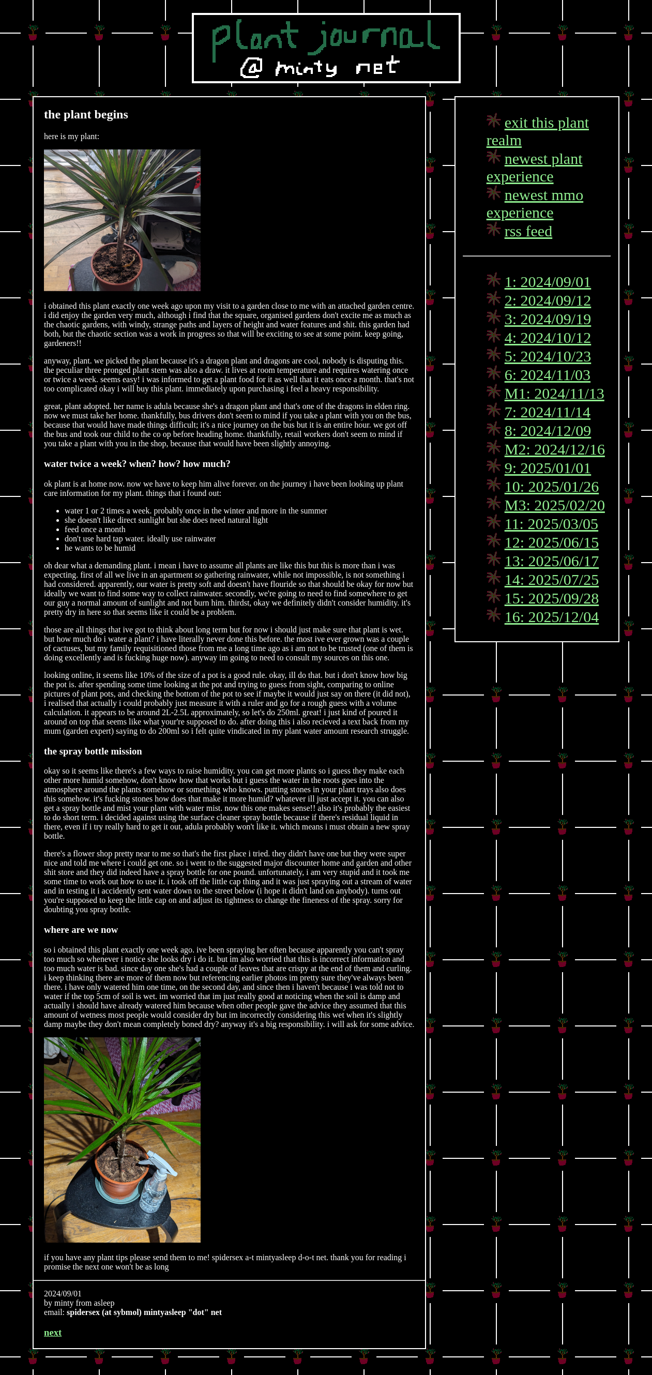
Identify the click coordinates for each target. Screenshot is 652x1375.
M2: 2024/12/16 (555, 449)
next (53, 1332)
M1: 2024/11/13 (554, 393)
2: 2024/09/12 (548, 300)
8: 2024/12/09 (548, 430)
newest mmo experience (535, 203)
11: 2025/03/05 (551, 523)
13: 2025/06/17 (552, 560)
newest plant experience (535, 167)
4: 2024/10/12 (548, 337)
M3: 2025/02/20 (555, 504)
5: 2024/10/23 (548, 356)
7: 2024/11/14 (547, 411)
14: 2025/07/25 (552, 579)
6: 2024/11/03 (547, 374)
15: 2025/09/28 (552, 598)
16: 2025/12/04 (552, 616)
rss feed (528, 230)
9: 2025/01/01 (548, 467)
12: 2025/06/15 (552, 542)
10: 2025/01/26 (552, 486)
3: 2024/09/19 (548, 318)
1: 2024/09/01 (548, 281)
